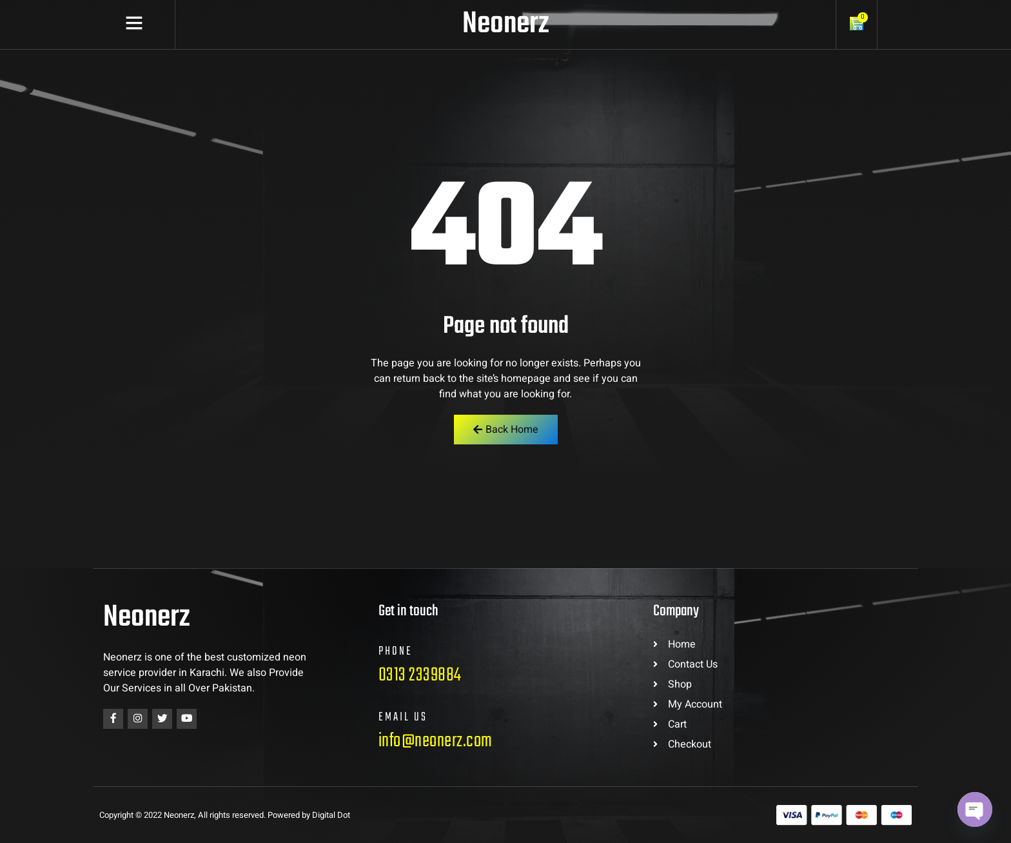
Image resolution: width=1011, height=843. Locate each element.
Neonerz (505, 24)
